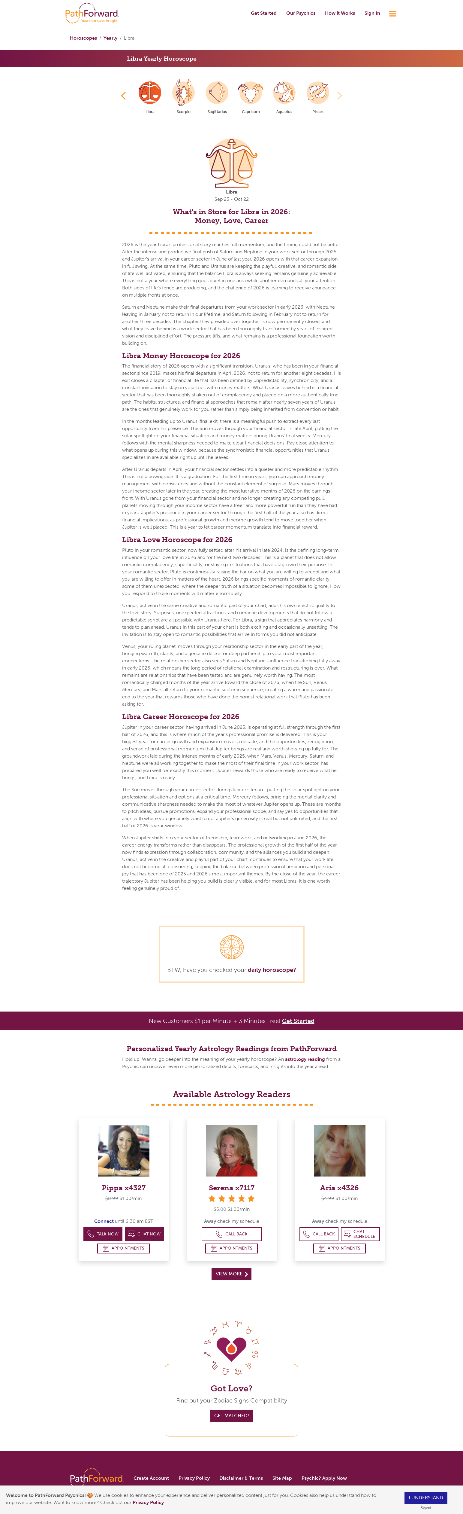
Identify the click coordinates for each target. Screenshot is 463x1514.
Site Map (282, 1478)
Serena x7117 (231, 1187)
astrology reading (305, 1059)
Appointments (123, 1248)
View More (232, 1274)
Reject (425, 1507)
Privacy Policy (149, 1502)
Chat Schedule (359, 1234)
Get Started (264, 13)
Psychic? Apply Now (324, 1478)
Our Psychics (300, 13)
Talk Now (103, 1234)
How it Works (340, 13)
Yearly (110, 38)
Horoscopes (83, 38)
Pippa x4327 (124, 1187)
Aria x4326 (339, 1187)
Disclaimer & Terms (241, 1478)
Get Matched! (231, 1415)
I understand (426, 1497)
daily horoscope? (272, 969)
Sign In (372, 13)
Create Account (151, 1478)
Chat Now (144, 1234)
